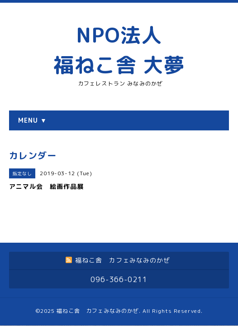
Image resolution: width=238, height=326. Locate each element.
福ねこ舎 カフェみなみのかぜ (98, 287)
